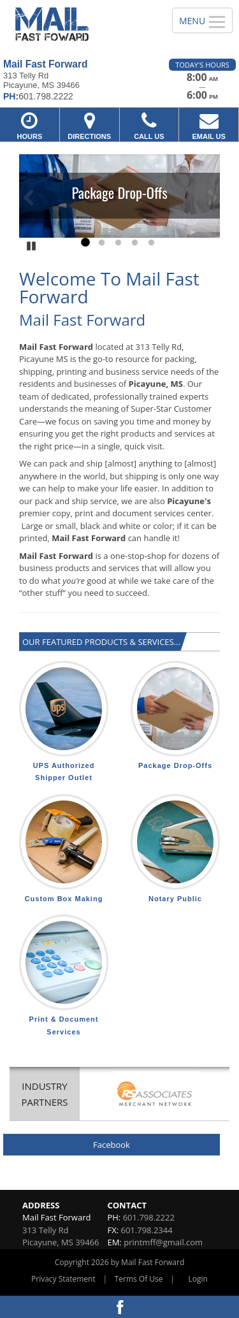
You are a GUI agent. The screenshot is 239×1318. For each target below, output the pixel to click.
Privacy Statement (63, 1278)
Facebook (111, 1144)
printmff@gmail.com (163, 1242)
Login (198, 1278)
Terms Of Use (139, 1278)
